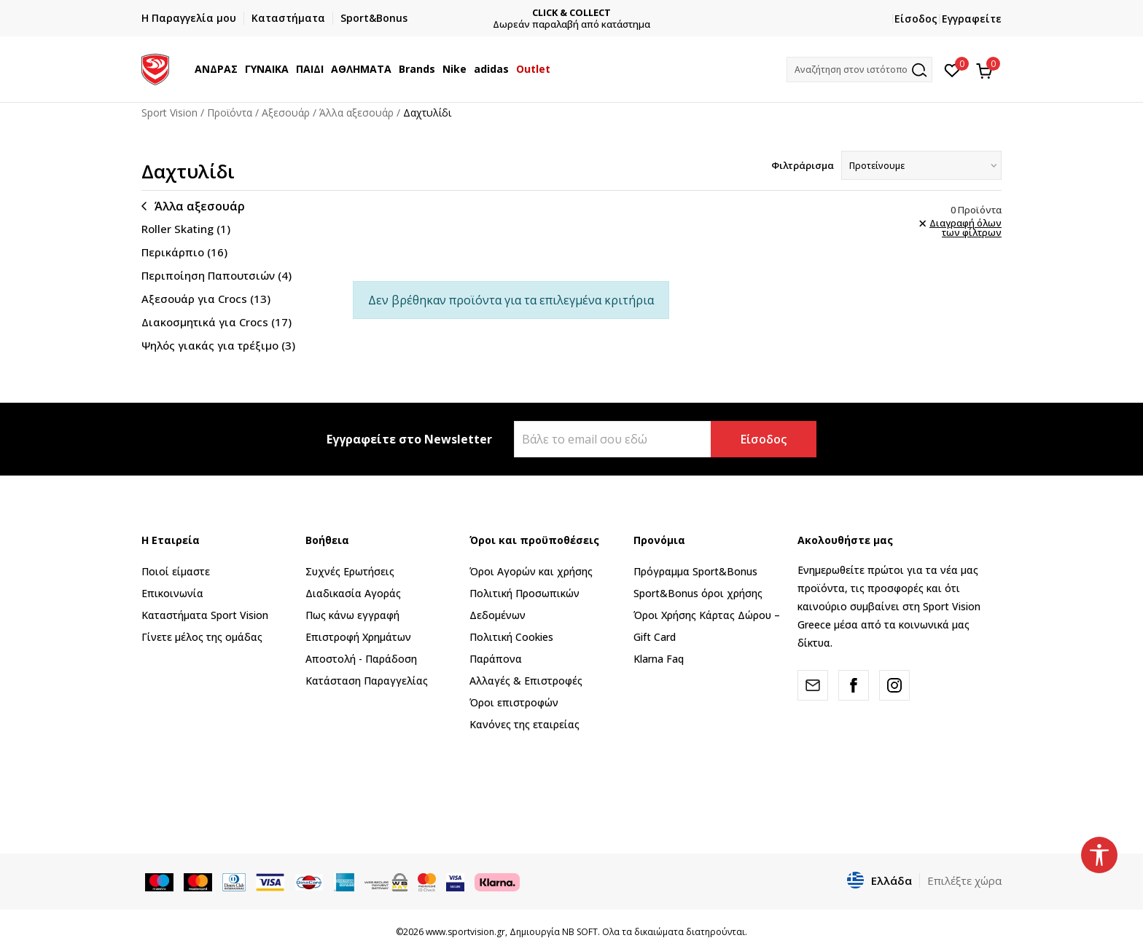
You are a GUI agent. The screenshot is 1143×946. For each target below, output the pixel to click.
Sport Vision (169, 112)
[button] (859, 69)
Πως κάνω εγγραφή (352, 615)
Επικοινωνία (172, 593)
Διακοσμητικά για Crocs (216, 322)
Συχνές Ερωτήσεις (349, 571)
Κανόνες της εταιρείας (524, 724)
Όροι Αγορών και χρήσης (531, 571)
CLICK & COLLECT (571, 12)
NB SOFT (580, 932)
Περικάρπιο (184, 252)
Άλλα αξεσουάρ (356, 112)
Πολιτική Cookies (511, 637)
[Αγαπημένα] (952, 69)
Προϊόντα (229, 112)
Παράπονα (495, 659)
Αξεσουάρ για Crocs (205, 298)
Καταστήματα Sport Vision (204, 615)
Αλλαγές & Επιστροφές (525, 680)
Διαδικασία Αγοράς (353, 593)
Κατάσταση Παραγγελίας (366, 680)
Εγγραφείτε (972, 18)
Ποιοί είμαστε (175, 571)
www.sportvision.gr (465, 932)
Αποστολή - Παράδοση (361, 659)
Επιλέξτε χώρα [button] (964, 880)
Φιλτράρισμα (802, 165)
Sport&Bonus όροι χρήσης (697, 593)
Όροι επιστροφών (513, 702)
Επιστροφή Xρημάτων (358, 637)
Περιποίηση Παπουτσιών (216, 275)
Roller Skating (185, 228)
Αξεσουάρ (286, 112)
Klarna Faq (658, 659)
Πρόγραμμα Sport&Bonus (695, 571)
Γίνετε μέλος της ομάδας (201, 637)
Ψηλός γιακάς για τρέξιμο (218, 345)
